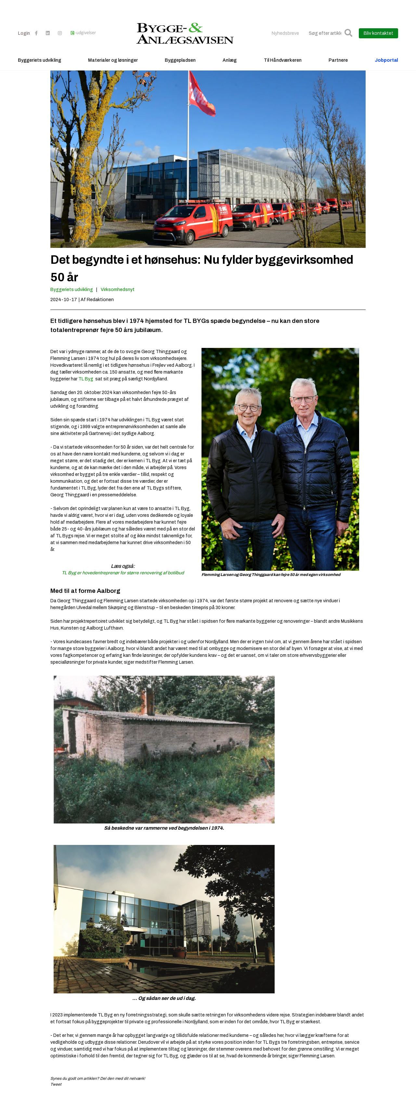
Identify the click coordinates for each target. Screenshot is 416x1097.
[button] (348, 33)
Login (24, 33)
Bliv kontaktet (378, 33)
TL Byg (85, 378)
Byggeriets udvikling (39, 60)
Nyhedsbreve (285, 33)
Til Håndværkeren (283, 60)
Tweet (55, 1084)
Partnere (338, 60)
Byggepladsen (180, 60)
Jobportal (386, 60)
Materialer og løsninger (113, 60)
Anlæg (230, 60)
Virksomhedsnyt (118, 289)
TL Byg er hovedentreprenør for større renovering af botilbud (123, 572)
